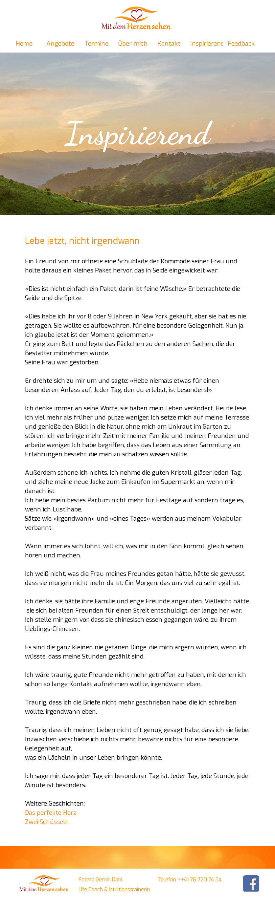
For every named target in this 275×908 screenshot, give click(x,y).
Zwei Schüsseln (47, 822)
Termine (96, 43)
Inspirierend (207, 43)
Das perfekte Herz (50, 813)
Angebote (60, 43)
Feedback (241, 43)
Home (24, 43)
